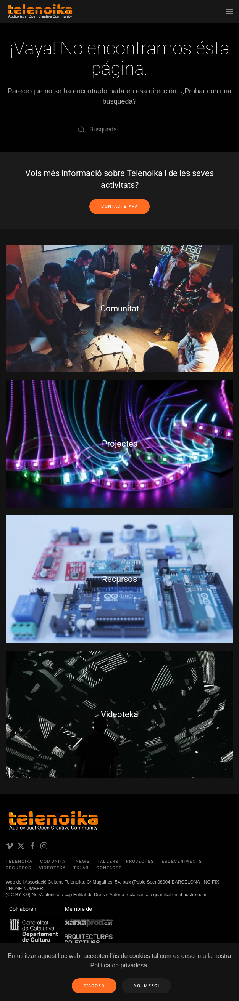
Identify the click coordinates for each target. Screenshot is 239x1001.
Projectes (140, 861)
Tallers (107, 861)
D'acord (94, 985)
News (83, 861)
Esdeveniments (181, 861)
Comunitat (54, 861)
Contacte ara (119, 206)
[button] (229, 11)
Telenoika (19, 861)
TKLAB (81, 867)
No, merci (146, 985)
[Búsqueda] (119, 129)
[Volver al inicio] (40, 11)
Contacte (109, 867)
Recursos (18, 867)
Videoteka (52, 867)
